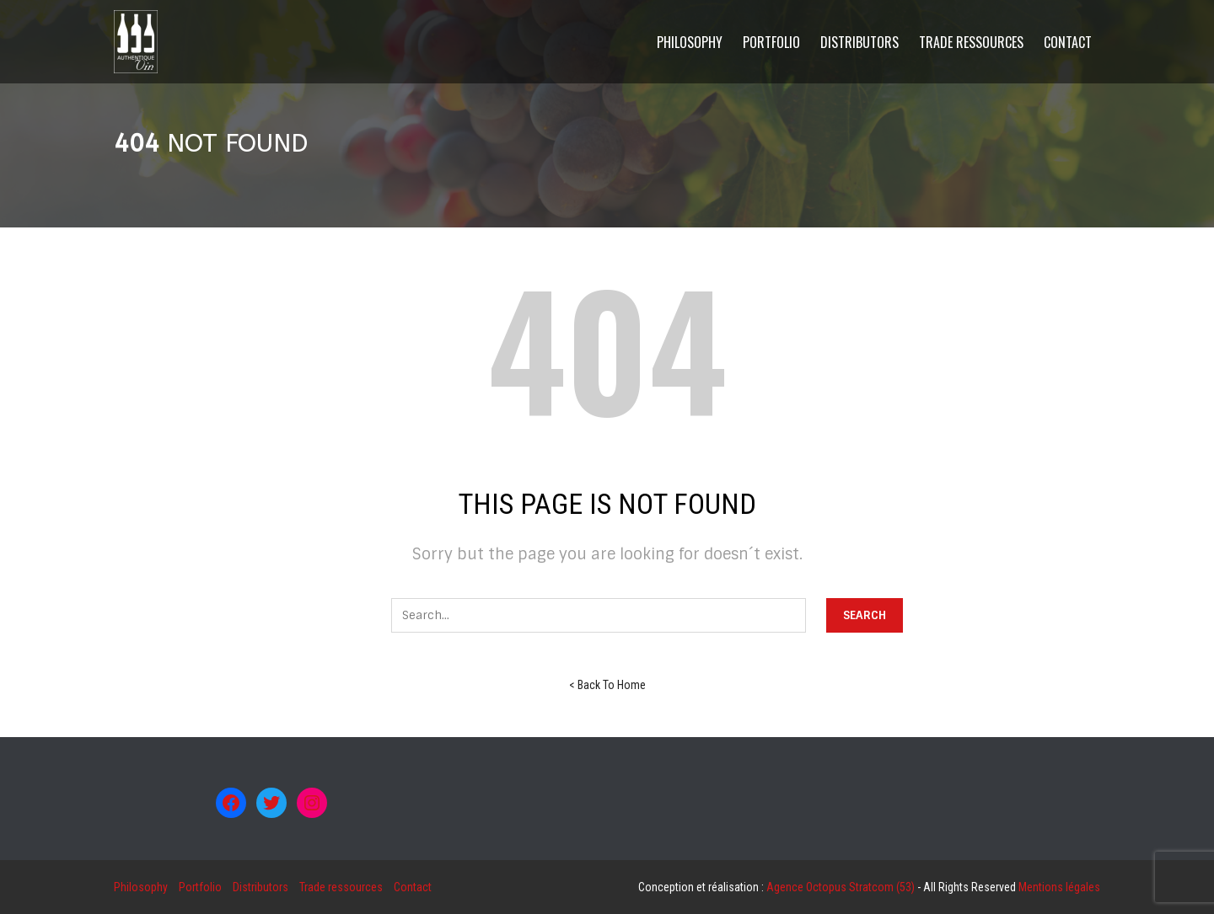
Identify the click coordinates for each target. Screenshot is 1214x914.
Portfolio (200, 887)
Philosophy (141, 887)
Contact (413, 887)
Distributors (260, 887)
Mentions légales (1059, 887)
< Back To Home (607, 685)
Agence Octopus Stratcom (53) (840, 887)
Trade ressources (341, 887)
